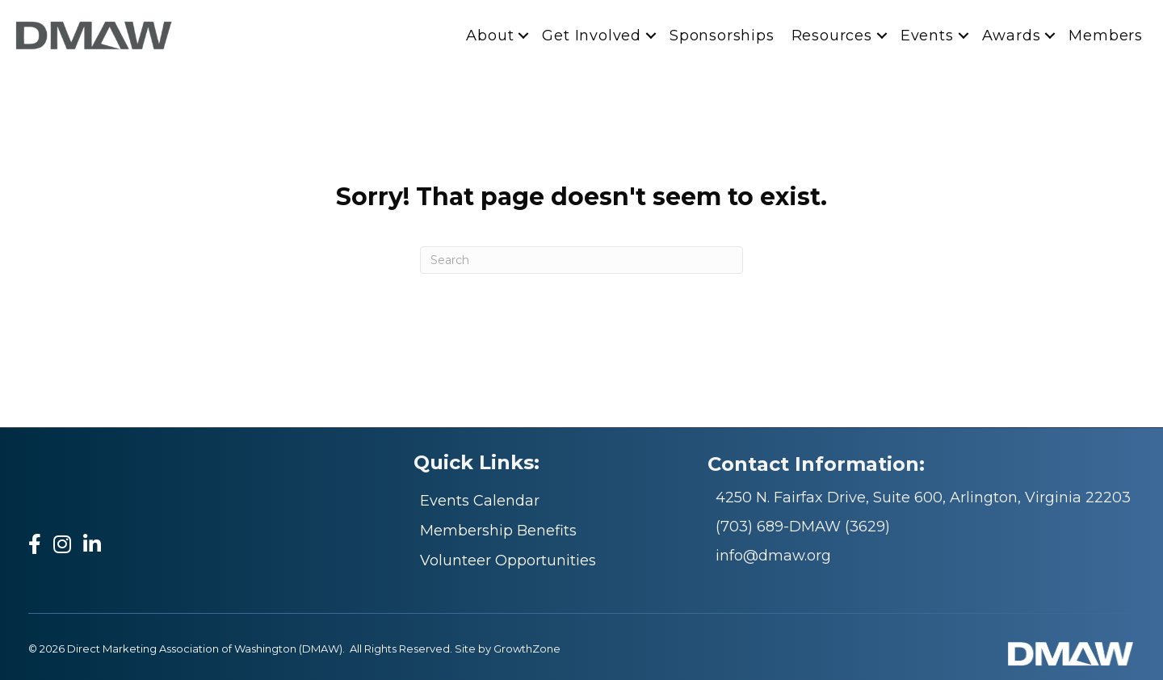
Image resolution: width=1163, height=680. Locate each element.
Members (1106, 35)
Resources (831, 35)
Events (927, 35)
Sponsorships (722, 35)
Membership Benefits (498, 530)
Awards (1011, 35)
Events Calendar (480, 501)
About (490, 35)
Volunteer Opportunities (508, 560)
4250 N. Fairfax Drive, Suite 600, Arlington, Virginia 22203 (923, 497)
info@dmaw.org (773, 556)
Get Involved (591, 35)
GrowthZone (527, 648)
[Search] (581, 260)
